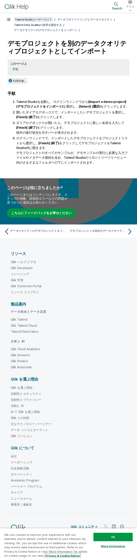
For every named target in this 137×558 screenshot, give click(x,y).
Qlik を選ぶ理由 (22, 387)
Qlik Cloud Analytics (25, 349)
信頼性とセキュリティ (26, 393)
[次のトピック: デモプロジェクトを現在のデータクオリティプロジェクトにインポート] (102, 231)
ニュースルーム (21, 498)
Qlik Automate (21, 367)
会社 (14, 456)
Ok (113, 537)
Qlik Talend (19, 319)
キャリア (17, 492)
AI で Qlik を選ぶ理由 (25, 412)
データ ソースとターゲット (29, 430)
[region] (68, 543)
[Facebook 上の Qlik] (122, 526)
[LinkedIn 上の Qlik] (114, 526)
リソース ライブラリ (25, 292)
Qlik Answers (20, 355)
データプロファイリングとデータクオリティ (84, 19)
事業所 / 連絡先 (21, 504)
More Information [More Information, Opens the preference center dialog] (113, 546)
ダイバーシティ (21, 474)
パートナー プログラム (26, 486)
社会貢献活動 (20, 468)
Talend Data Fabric (25, 331)
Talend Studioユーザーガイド (33, 19)
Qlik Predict (19, 361)
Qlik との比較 (20, 418)
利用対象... (19, 81)
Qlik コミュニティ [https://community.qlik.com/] (84, 527)
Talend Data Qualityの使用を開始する (38, 25)
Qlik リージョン (22, 436)
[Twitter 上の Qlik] (106, 526)
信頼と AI (17, 406)
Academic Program (25, 480)
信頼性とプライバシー (26, 399)
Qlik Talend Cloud (24, 325)
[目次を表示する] (8, 19)
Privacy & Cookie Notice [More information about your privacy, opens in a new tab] (63, 555)
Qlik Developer (22, 268)
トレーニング (20, 274)
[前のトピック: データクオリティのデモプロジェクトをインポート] (35, 231)
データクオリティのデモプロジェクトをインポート (45, 30)
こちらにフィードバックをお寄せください (41, 213)
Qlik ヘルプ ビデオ (23, 262)
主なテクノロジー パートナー (31, 424)
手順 (15, 69)
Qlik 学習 (17, 280)
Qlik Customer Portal (26, 286)
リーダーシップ (21, 462)
